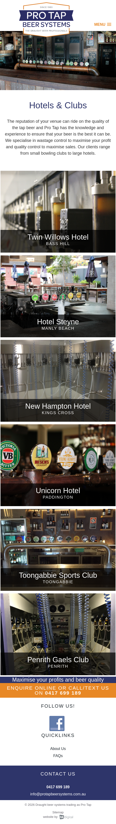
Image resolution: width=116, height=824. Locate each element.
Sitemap (58, 812)
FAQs (58, 756)
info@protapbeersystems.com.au (58, 794)
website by (50, 817)
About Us (58, 749)
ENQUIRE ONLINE (31, 688)
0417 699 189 (63, 693)
